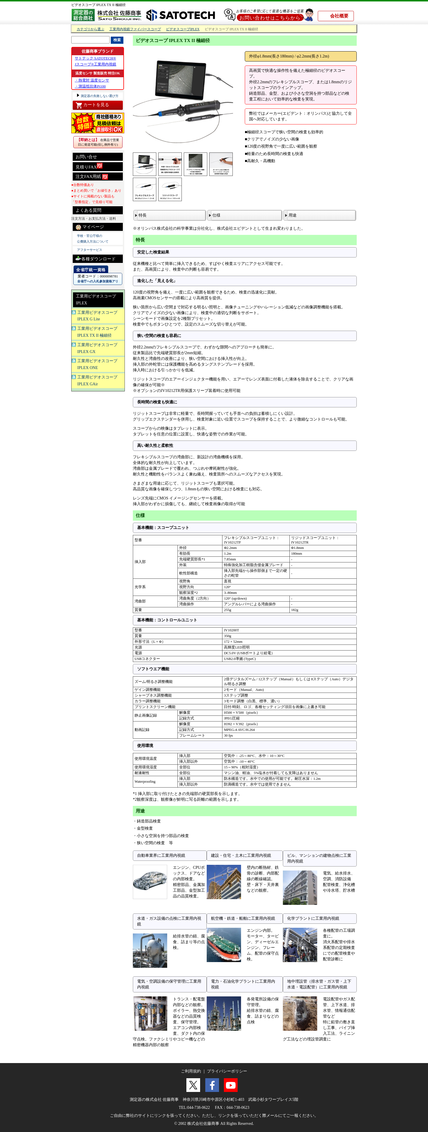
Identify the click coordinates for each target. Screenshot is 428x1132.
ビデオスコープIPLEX (183, 29)
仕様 (216, 215)
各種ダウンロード (96, 258)
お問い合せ (86, 156)
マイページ (90, 227)
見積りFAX (89, 166)
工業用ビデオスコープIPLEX (96, 299)
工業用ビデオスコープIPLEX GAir (97, 380)
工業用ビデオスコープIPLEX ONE (97, 364)
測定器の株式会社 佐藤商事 (154, 1099)
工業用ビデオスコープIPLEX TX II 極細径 (97, 332)
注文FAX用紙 (92, 177)
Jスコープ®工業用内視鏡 (95, 64)
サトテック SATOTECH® (95, 58)
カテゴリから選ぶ (90, 29)
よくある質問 (88, 210)
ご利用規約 (191, 1071)
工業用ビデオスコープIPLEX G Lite (97, 316)
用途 (293, 215)
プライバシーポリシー (227, 1071)
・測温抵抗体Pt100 (90, 86)
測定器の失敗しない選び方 (99, 96)
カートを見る (92, 105)
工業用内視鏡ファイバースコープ (135, 29)
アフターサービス (89, 249)
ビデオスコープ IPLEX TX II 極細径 (98, 5)
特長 (143, 215)
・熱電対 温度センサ (92, 80)
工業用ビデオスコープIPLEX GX (97, 348)
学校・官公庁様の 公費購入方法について (93, 238)
